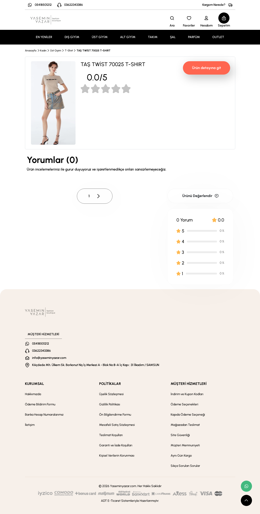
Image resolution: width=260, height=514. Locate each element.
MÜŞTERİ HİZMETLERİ (189, 384)
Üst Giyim (55, 50)
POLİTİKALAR (110, 384)
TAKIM (153, 37)
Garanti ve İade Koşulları (115, 445)
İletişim (30, 425)
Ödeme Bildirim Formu (40, 404)
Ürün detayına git (206, 68)
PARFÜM (194, 37)
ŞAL (173, 37)
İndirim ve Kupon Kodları (187, 394)
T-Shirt (69, 50)
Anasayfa (30, 50)
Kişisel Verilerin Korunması (116, 455)
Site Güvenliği (180, 435)
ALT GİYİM (127, 37)
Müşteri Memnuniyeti (185, 445)
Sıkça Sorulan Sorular (185, 466)
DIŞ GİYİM (72, 37)
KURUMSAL (34, 384)
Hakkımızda (33, 394)
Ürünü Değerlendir (200, 196)
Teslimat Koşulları (111, 435)
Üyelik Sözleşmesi (111, 394)
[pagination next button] (98, 196)
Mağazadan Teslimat (185, 425)
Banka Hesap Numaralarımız (44, 414)
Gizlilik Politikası (109, 404)
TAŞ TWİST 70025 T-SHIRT (94, 50)
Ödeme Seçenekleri (184, 404)
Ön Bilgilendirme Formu (115, 414)
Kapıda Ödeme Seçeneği (188, 414)
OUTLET (218, 37)
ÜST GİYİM (100, 37)
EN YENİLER (44, 37)
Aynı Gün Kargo (181, 455)
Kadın (43, 50)
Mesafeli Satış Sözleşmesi (117, 425)
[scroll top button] (246, 500)
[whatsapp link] (246, 486)
